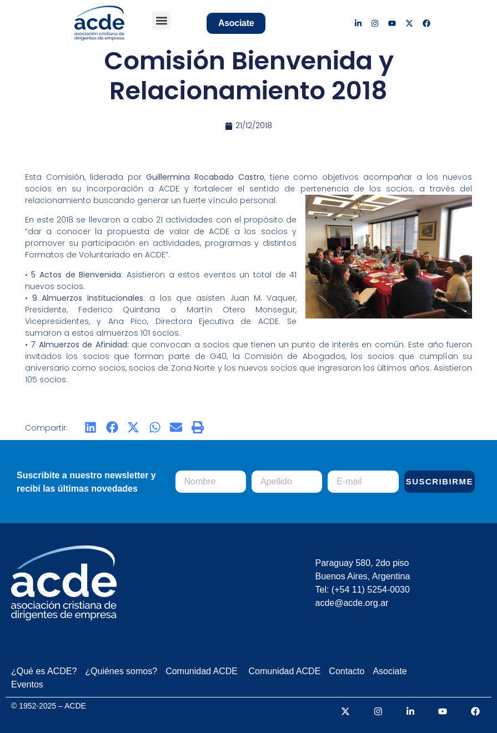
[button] (161, 20)
